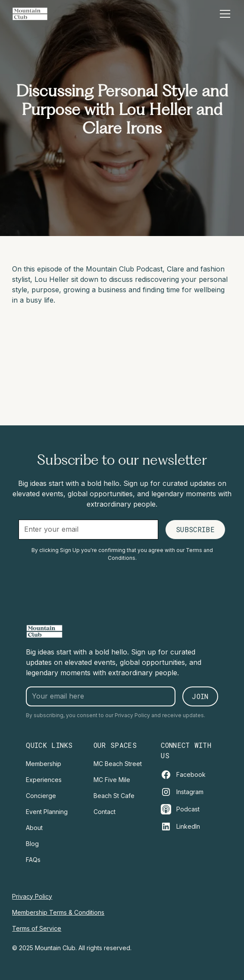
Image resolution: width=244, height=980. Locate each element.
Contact (105, 811)
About (34, 827)
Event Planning (47, 811)
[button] (223, 13)
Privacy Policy (32, 896)
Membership (43, 763)
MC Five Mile (112, 779)
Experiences (44, 779)
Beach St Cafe (114, 795)
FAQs (33, 859)
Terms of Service (36, 928)
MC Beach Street (118, 763)
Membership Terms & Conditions (58, 912)
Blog (32, 843)
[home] (30, 14)
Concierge (41, 795)
